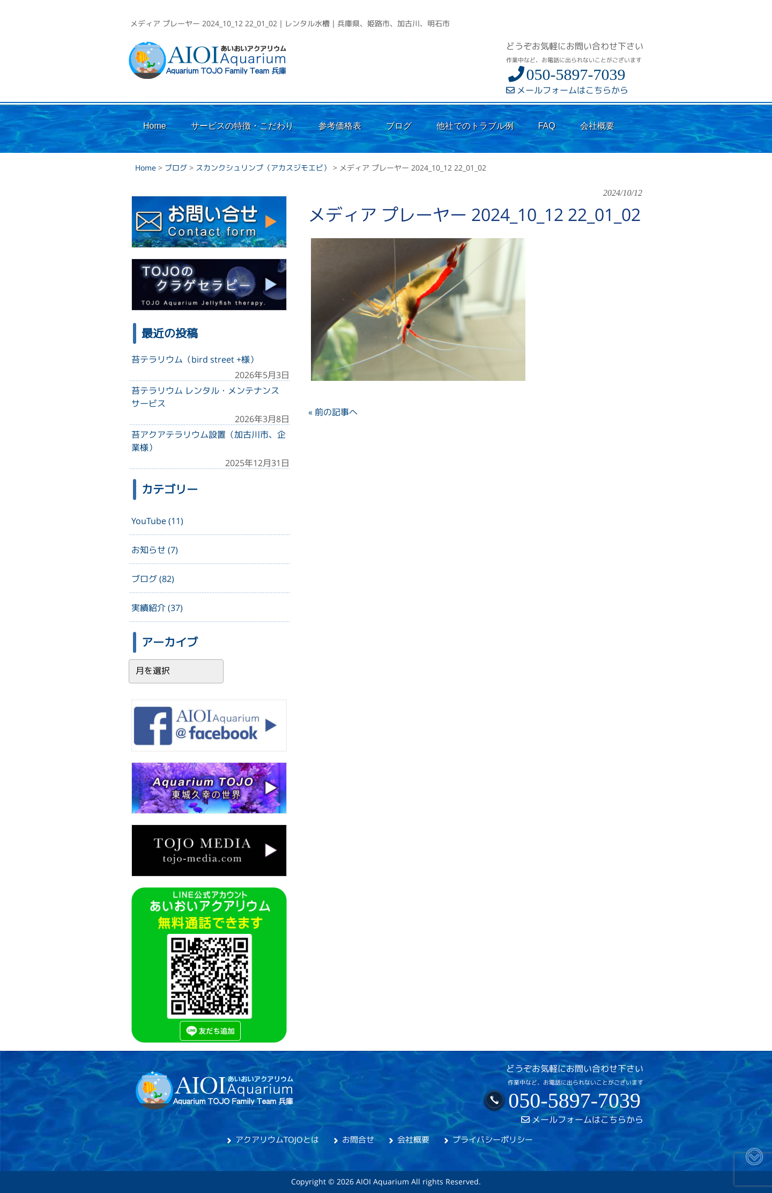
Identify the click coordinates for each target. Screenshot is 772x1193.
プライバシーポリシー (492, 1140)
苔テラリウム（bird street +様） (194, 359)
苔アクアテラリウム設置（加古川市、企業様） (208, 441)
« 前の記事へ (333, 412)
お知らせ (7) (154, 550)
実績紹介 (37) (157, 607)
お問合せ (358, 1140)
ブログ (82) (152, 579)
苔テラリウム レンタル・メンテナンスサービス (205, 397)
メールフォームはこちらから (567, 90)
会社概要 (413, 1140)
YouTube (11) (157, 521)
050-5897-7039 (565, 74)
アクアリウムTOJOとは (277, 1140)
